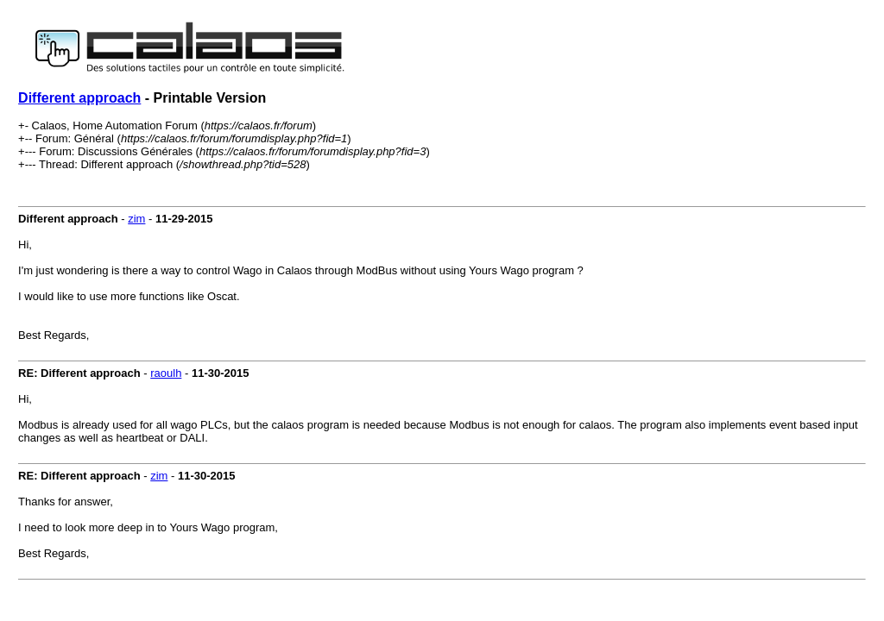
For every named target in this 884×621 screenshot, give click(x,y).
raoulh (165, 373)
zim (136, 218)
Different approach (79, 98)
